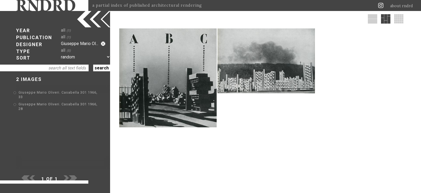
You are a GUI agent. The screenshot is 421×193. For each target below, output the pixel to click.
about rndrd (401, 5)
